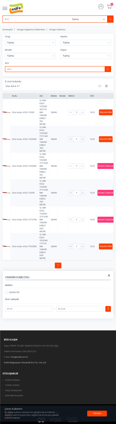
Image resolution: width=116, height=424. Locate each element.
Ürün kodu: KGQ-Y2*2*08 (24, 219)
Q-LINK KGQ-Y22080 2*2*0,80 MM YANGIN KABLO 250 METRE (44, 193)
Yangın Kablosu (57, 29)
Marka (64, 36)
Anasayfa (7, 29)
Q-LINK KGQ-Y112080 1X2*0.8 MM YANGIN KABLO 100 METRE (43, 112)
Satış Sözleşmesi (13, 390)
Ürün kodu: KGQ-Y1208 (23, 112)
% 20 (92, 112)
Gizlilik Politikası (12, 380)
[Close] (97, 413)
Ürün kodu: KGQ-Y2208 (23, 192)
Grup (7, 36)
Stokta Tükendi (105, 166)
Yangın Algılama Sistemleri (31, 29)
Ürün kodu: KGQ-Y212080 (24, 139)
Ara (7, 63)
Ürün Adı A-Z (12, 86)
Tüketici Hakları (12, 385)
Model (8, 49)
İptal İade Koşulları (14, 395)
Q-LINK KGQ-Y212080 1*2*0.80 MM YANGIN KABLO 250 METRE (44, 139)
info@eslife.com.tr (19, 357)
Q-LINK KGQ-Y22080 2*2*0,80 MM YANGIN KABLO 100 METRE (44, 166)
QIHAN (54, 112)
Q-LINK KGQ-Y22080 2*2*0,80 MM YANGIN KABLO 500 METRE (44, 219)
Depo (64, 49)
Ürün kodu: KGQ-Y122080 (24, 166)
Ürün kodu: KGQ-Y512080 (24, 246)
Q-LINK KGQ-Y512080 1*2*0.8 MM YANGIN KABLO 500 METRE (44, 246)
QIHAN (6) (12, 292)
